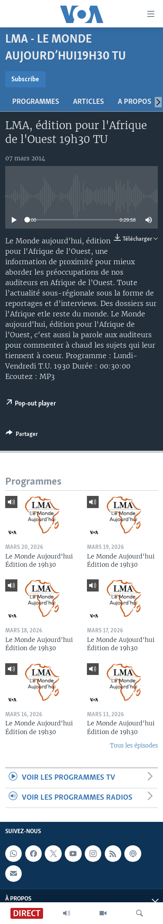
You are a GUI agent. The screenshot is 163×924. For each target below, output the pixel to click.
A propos (134, 102)
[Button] (22, 435)
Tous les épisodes (134, 745)
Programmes (35, 102)
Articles (88, 102)
